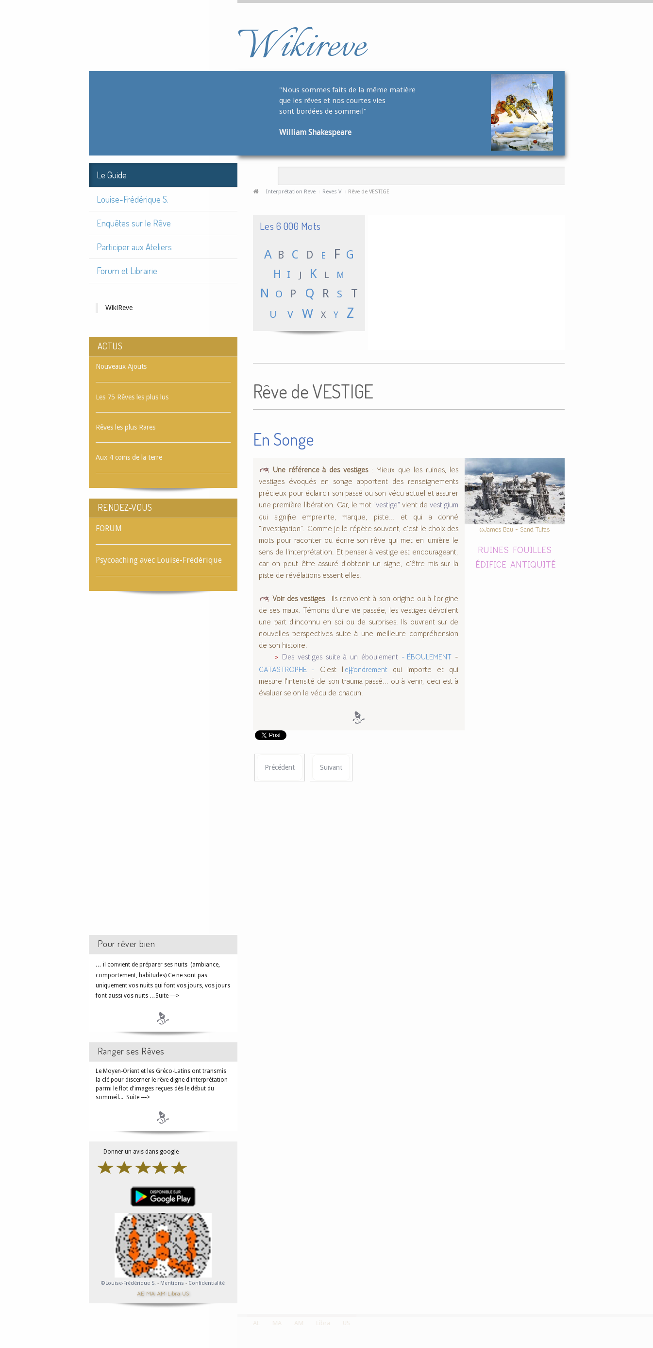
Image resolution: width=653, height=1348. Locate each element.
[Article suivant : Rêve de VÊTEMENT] (331, 767)
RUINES (493, 549)
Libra (173, 1292)
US (185, 1292)
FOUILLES (532, 549)
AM (161, 1292)
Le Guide (112, 174)
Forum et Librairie (127, 270)
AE (140, 1292)
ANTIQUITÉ (533, 564)
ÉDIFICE (490, 564)
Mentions (172, 1283)
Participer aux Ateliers (134, 246)
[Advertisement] (163, 771)
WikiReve (119, 307)
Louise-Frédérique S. (132, 199)
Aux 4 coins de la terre (129, 457)
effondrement (366, 669)
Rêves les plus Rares (125, 427)
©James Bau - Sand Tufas (514, 529)
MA (150, 1292)
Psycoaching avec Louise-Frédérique (159, 560)
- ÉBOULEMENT (427, 657)
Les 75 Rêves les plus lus (132, 397)
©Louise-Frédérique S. (128, 1283)
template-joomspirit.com (650, 1277)
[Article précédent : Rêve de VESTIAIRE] (279, 767)
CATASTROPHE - (287, 669)
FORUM (109, 528)
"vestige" (386, 505)
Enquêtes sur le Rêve (134, 222)
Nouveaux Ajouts (121, 366)
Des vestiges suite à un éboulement (340, 657)
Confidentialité (206, 1283)
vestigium (444, 505)
